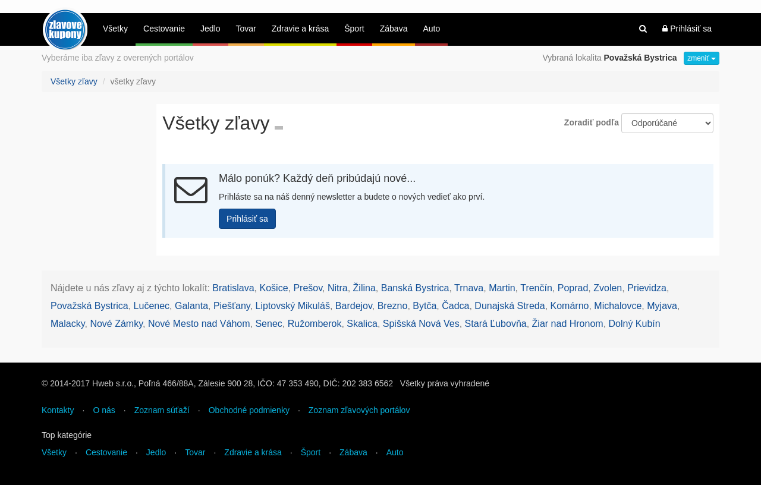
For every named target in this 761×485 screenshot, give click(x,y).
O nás (104, 410)
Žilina (364, 288)
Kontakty (58, 410)
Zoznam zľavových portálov (359, 410)
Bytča (424, 306)
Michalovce (617, 306)
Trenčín (536, 288)
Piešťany (231, 306)
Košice (274, 288)
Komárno (570, 306)
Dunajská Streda (509, 306)
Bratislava (233, 288)
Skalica (362, 324)
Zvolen (607, 288)
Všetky (115, 28)
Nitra (338, 288)
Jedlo (210, 28)
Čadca (455, 306)
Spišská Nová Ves (421, 324)
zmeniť (701, 58)
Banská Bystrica (415, 288)
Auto (431, 28)
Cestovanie (164, 28)
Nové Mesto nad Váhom (199, 324)
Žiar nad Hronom (567, 324)
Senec (268, 324)
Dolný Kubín (635, 324)
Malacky (68, 324)
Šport (354, 28)
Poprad (573, 288)
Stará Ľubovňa (496, 324)
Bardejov (353, 306)
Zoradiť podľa (591, 122)
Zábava (394, 28)
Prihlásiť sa (687, 28)
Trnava (468, 288)
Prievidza (646, 288)
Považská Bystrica (89, 306)
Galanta (191, 306)
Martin (502, 288)
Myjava (662, 306)
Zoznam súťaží (162, 410)
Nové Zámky (116, 324)
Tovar (246, 28)
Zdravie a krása (300, 28)
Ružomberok (315, 324)
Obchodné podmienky (249, 410)
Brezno (393, 306)
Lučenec (152, 306)
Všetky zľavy (74, 81)
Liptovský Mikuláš (293, 306)
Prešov (307, 288)
